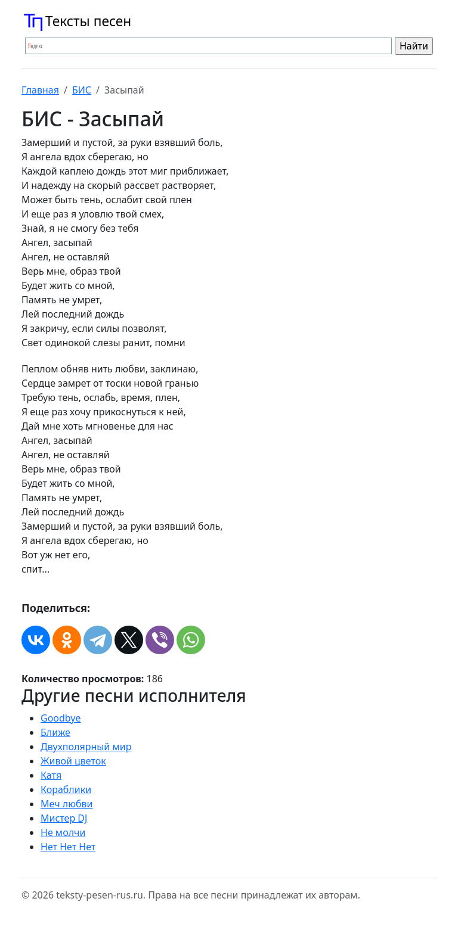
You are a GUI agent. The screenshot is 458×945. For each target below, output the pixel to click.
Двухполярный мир (86, 746)
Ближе (55, 732)
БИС (81, 90)
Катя (51, 775)
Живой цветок (73, 760)
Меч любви (66, 803)
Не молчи (63, 832)
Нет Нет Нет (68, 846)
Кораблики (66, 789)
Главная (40, 90)
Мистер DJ (64, 818)
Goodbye (61, 718)
